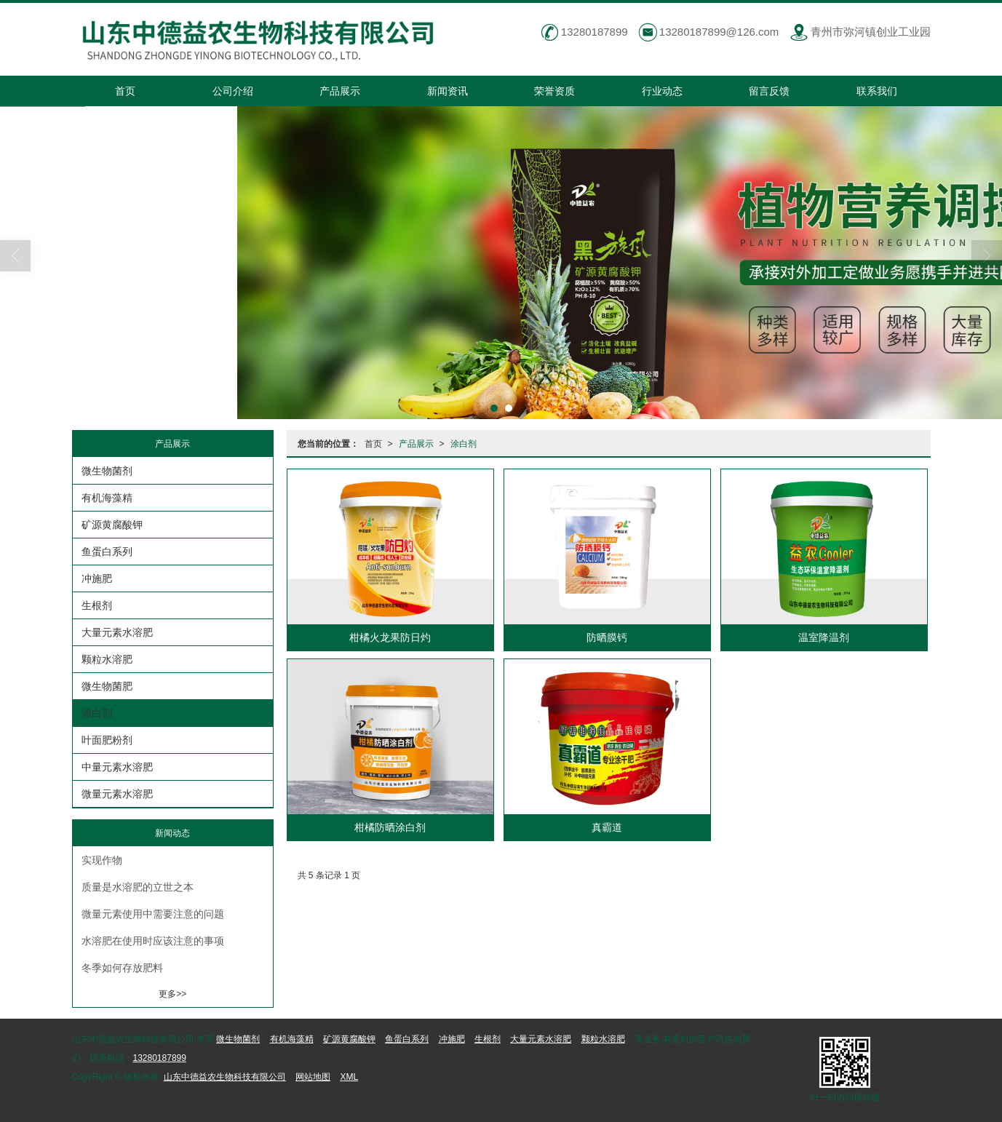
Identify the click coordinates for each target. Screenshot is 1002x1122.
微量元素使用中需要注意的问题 (152, 914)
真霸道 (607, 827)
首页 (125, 91)
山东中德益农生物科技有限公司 (225, 1077)
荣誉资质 (554, 91)
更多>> (172, 994)
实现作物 (101, 860)
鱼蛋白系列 (106, 551)
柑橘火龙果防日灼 (390, 637)
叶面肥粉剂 (106, 740)
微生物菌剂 (106, 471)
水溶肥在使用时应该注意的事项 (152, 941)
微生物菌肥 (106, 686)
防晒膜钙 (607, 637)
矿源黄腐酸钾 (112, 524)
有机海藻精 (106, 498)
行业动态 (662, 91)
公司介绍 (232, 91)
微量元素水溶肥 (117, 794)
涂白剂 (463, 444)
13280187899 (159, 1058)
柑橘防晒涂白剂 (390, 827)
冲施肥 (96, 578)
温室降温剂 (823, 637)
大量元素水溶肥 (117, 632)
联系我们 (876, 91)
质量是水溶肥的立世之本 (137, 887)
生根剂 (96, 605)
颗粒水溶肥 (106, 659)
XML (349, 1077)
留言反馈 (769, 91)
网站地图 (312, 1077)
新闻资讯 (447, 91)
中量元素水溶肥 (117, 767)
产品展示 (339, 91)
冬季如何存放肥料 (122, 968)
